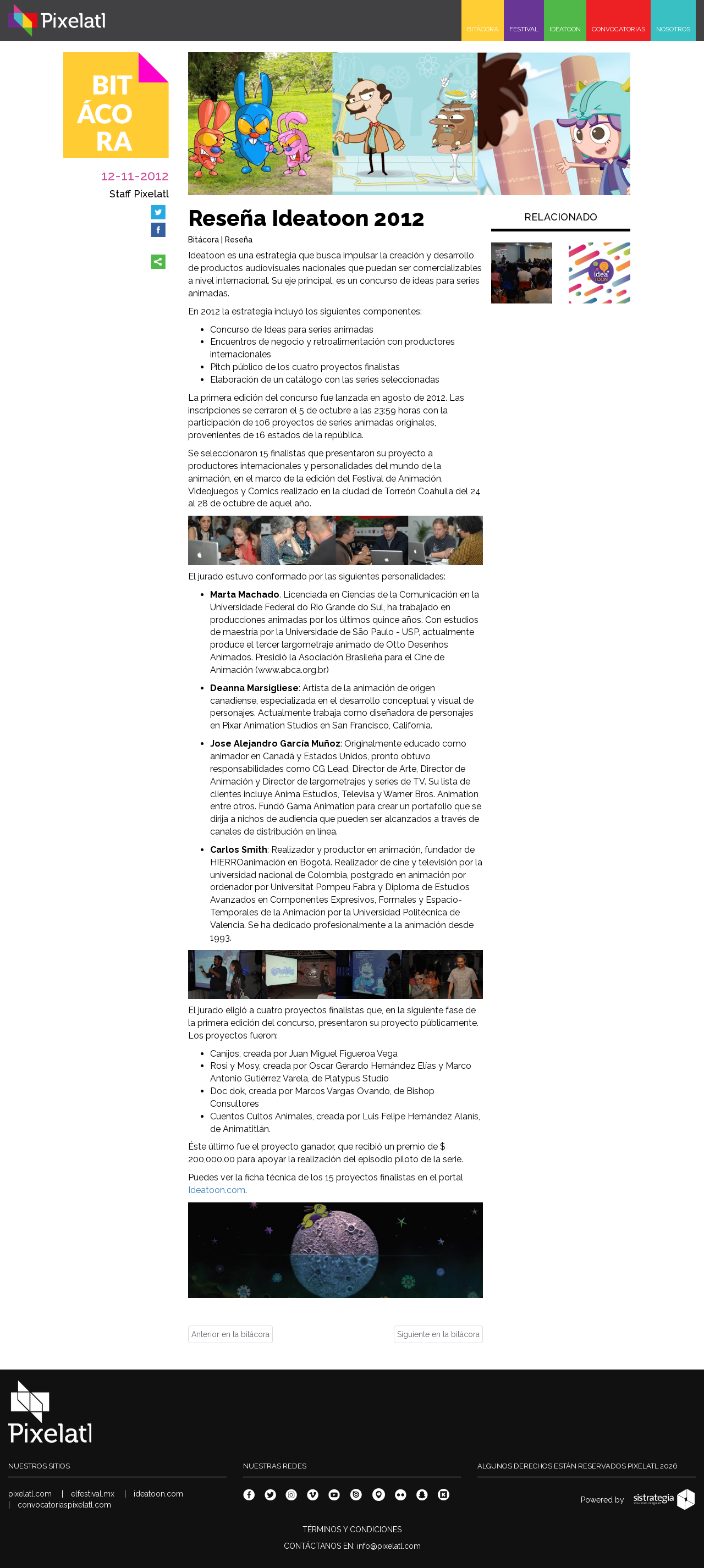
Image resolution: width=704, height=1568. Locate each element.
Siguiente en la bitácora (438, 1334)
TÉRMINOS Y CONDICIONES (352, 1529)
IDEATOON (565, 29)
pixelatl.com (30, 1493)
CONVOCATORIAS (618, 29)
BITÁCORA (482, 29)
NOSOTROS (673, 29)
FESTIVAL (523, 29)
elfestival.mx (92, 1493)
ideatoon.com (158, 1493)
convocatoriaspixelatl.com (64, 1504)
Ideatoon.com (216, 1190)
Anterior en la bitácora (230, 1334)
